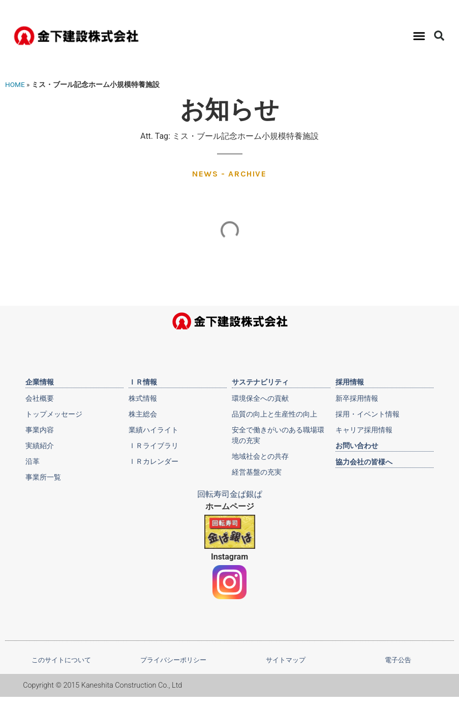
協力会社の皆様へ (363, 462)
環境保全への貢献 (260, 398)
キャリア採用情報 (363, 430)
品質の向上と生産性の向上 (274, 414)
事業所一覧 (43, 477)
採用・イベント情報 (367, 414)
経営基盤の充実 (257, 472)
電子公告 (398, 660)
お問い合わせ (356, 445)
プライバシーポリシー (173, 660)
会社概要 (39, 398)
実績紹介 (39, 445)
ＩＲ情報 (143, 382)
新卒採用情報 (356, 398)
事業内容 (39, 430)
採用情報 (349, 382)
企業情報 (39, 382)
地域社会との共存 (260, 456)
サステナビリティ (260, 382)
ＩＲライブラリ (153, 445)
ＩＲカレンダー (153, 461)
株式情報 (143, 398)
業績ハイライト (153, 430)
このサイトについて (61, 660)
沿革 (32, 461)
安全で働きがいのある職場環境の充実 (278, 435)
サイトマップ (285, 660)
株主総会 (143, 414)
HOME (15, 84)
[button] (419, 35)
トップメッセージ (53, 414)
